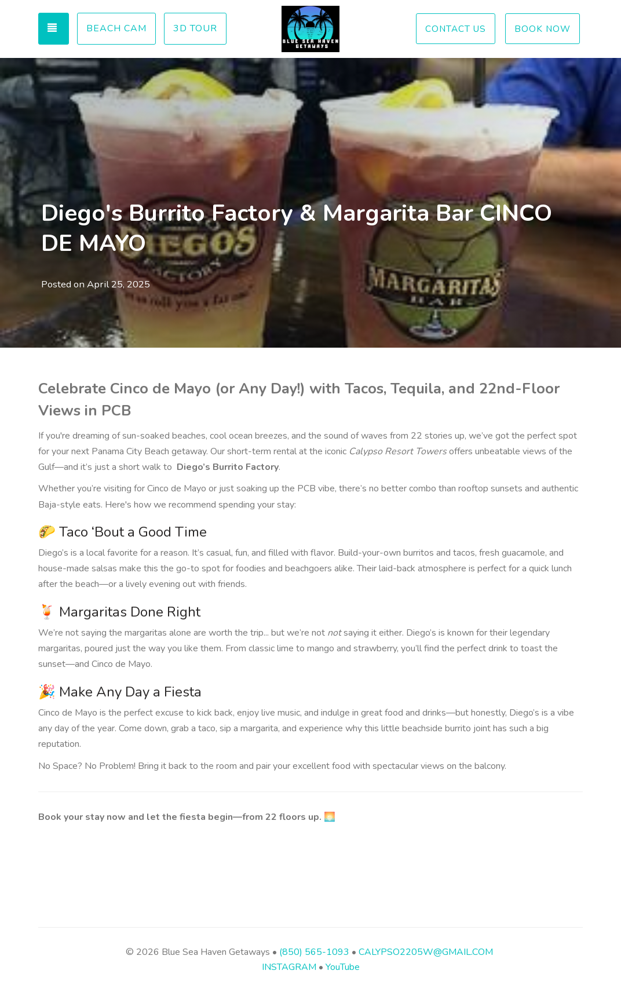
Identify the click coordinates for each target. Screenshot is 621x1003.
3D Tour (195, 28)
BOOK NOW (542, 29)
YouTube (343, 967)
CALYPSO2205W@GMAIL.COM (424, 952)
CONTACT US (455, 29)
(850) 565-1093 (314, 952)
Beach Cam (116, 28)
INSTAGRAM (289, 967)
